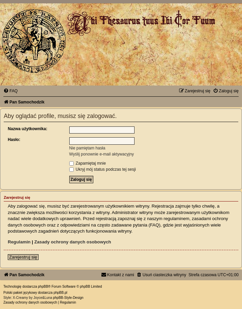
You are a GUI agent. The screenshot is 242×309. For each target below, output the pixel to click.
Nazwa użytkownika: (27, 128)
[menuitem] (10, 91)
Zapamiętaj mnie (87, 163)
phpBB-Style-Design (68, 298)
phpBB (43, 286)
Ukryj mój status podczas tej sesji (102, 169)
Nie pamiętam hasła (87, 148)
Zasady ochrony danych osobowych (72, 241)
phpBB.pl (60, 292)
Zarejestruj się (23, 257)
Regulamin (19, 241)
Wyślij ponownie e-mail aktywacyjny (101, 154)
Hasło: (14, 139)
